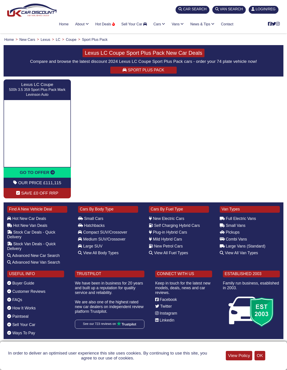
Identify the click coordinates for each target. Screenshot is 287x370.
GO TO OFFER (37, 172)
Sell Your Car (134, 24)
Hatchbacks (91, 225)
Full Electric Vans (238, 218)
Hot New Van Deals (27, 225)
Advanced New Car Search (33, 255)
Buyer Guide (20, 283)
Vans (178, 24)
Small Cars (90, 218)
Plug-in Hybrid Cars (168, 232)
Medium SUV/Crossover (102, 239)
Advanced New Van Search (33, 262)
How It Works (21, 308)
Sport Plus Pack (143, 70)
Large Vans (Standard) (242, 246)
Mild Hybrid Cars (165, 239)
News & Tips (202, 24)
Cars (159, 24)
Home (64, 24)
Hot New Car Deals (26, 218)
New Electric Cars (166, 218)
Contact (227, 24)
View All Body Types (98, 253)
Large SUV (90, 246)
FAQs (14, 300)
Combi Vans (233, 239)
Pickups (230, 232)
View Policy (239, 355)
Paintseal (17, 316)
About (82, 24)
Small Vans (233, 225)
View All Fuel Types (168, 253)
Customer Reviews (26, 291)
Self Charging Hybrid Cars (174, 225)
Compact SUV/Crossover (102, 232)
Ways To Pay (21, 333)
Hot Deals (105, 24)
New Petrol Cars (166, 246)
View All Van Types (239, 253)
